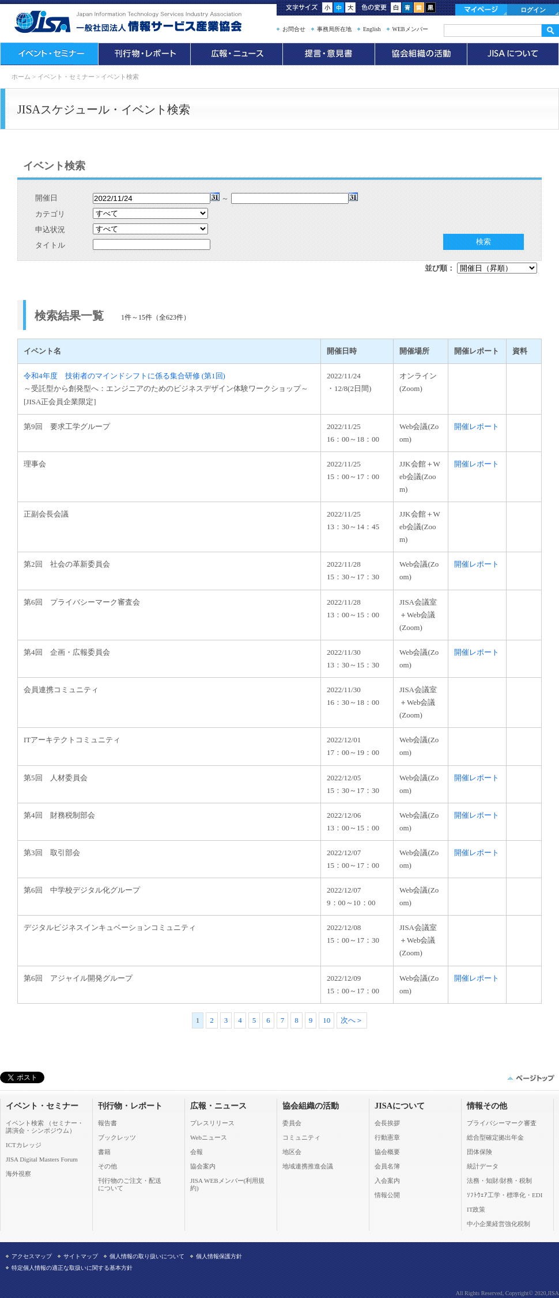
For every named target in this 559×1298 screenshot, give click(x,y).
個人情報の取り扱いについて (146, 1256)
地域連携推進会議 (307, 1166)
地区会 (291, 1151)
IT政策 (476, 1209)
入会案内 (387, 1180)
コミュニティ (301, 1137)
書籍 (104, 1151)
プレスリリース (212, 1122)
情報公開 (387, 1194)
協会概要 (387, 1151)
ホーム (21, 76)
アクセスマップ (32, 1256)
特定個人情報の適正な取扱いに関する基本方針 (72, 1268)
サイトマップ (80, 1256)
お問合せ (293, 29)
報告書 (107, 1122)
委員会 (291, 1122)
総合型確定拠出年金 (495, 1137)
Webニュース (208, 1137)
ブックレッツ (117, 1137)
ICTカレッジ (23, 1144)
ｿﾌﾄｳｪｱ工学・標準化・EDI (504, 1194)
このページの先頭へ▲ (530, 1078)
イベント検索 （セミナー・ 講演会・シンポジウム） (45, 1126)
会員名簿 (387, 1166)
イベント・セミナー (49, 54)
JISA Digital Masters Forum (42, 1159)
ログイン (533, 9)
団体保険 (479, 1151)
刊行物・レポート (144, 54)
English (372, 29)
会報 (196, 1151)
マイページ (481, 10)
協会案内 (203, 1166)
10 (326, 1020)
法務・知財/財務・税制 (499, 1180)
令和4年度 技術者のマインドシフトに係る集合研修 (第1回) (124, 375)
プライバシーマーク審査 (502, 1122)
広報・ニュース (236, 54)
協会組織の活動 (421, 54)
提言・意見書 (328, 54)
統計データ (482, 1166)
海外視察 (18, 1173)
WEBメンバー (410, 29)
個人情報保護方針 (219, 1256)
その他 (107, 1166)
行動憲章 (387, 1137)
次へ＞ (352, 1020)
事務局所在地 (334, 29)
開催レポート (476, 426)
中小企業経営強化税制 (498, 1223)
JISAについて (513, 54)
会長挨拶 (387, 1122)
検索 (483, 241)
